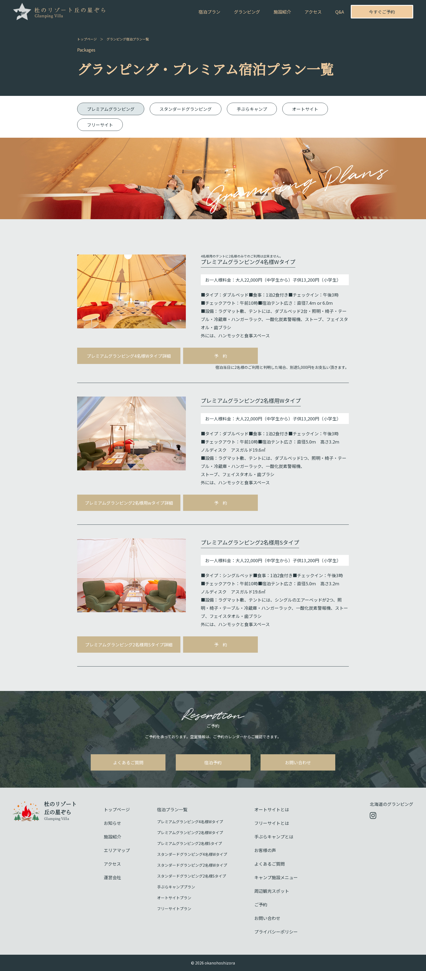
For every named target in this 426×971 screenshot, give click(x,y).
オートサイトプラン (174, 897)
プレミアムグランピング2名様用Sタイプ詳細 (129, 644)
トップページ (87, 39)
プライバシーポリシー (276, 931)
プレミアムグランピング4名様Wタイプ (190, 821)
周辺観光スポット (271, 891)
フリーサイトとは (271, 823)
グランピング (247, 11)
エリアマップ (117, 850)
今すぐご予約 (382, 11)
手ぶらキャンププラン (176, 887)
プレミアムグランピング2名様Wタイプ (190, 832)
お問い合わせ (298, 762)
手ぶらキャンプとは (273, 836)
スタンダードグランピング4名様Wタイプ (192, 854)
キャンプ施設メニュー (276, 877)
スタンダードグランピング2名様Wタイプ (192, 865)
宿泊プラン (209, 11)
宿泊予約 (213, 762)
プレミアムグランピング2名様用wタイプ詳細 (129, 502)
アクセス (313, 11)
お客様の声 (265, 850)
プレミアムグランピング (110, 109)
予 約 (220, 356)
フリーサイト (100, 124)
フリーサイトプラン (174, 908)
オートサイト (305, 109)
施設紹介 (282, 11)
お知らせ (112, 823)
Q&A (339, 11)
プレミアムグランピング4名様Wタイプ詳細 (129, 356)
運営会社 (112, 877)
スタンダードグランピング (185, 109)
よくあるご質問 (128, 762)
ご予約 (260, 904)
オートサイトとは (271, 809)
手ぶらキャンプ (252, 109)
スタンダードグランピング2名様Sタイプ (191, 876)
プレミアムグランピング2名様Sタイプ (189, 843)
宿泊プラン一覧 (172, 809)
